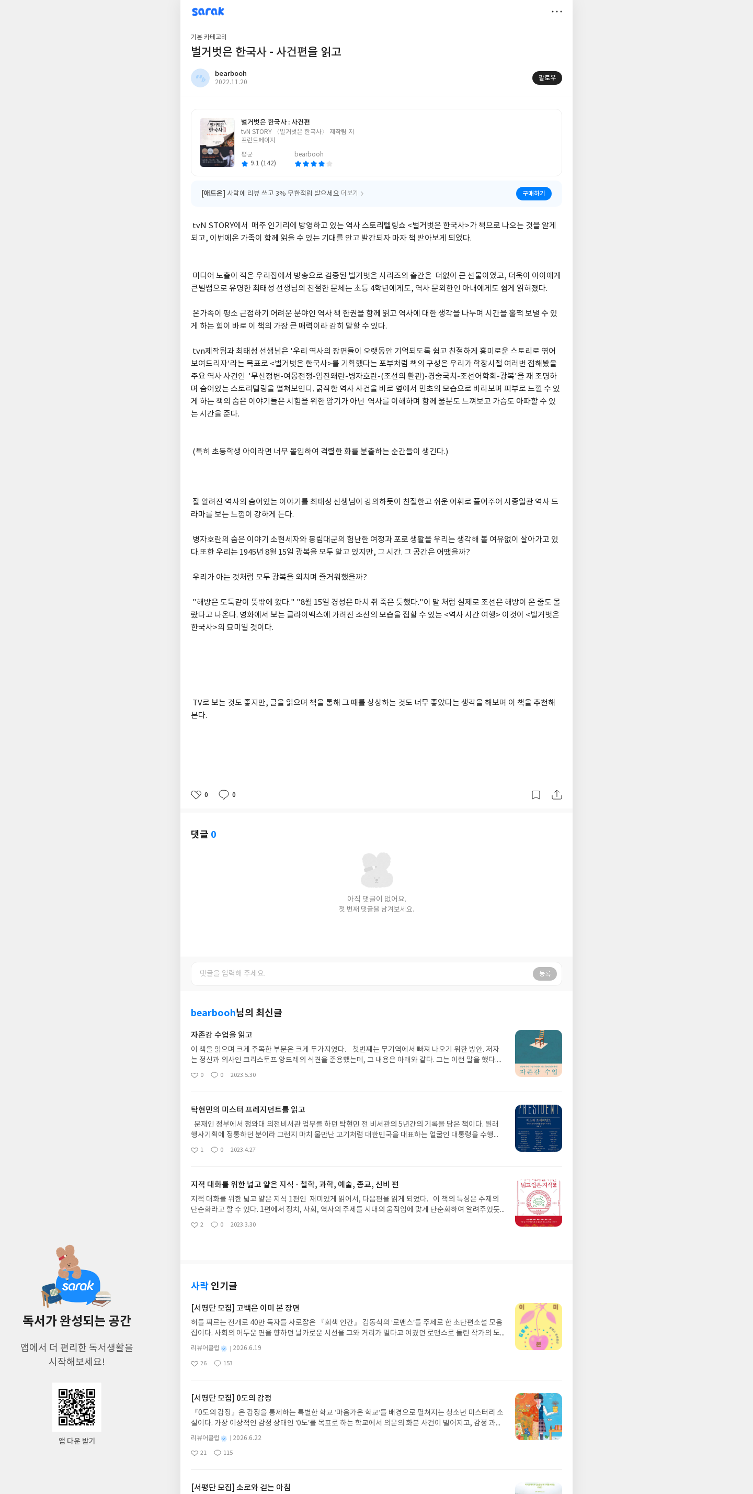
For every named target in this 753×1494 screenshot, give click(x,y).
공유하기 (557, 795)
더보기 (557, 11)
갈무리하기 (536, 795)
